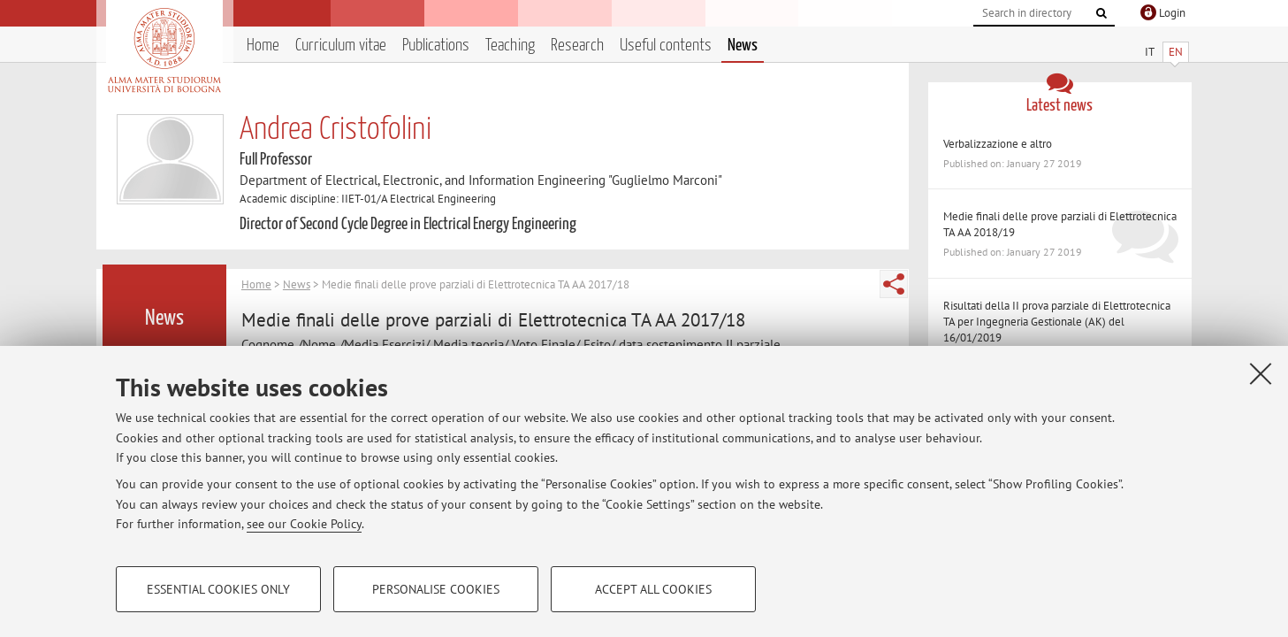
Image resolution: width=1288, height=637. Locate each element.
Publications (435, 45)
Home (263, 45)
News (743, 45)
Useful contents (666, 45)
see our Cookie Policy (304, 524)
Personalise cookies (435, 589)
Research (577, 45)
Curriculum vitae (340, 45)
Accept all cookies (653, 589)
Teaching (510, 45)
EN (1176, 51)
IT (1150, 51)
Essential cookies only (218, 589)
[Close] (1260, 373)
